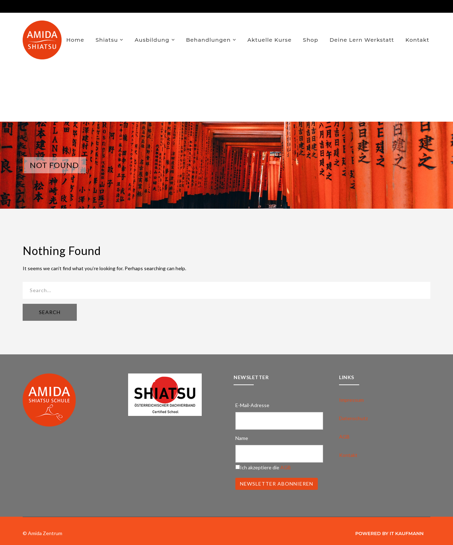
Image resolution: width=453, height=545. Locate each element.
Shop (310, 39)
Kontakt (418, 39)
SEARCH (50, 312)
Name (241, 438)
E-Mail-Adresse (252, 405)
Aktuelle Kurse (269, 39)
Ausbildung (151, 39)
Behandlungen (208, 39)
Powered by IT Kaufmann (389, 533)
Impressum (351, 400)
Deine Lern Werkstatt (361, 39)
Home (75, 39)
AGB (285, 467)
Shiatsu (107, 39)
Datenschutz (353, 418)
